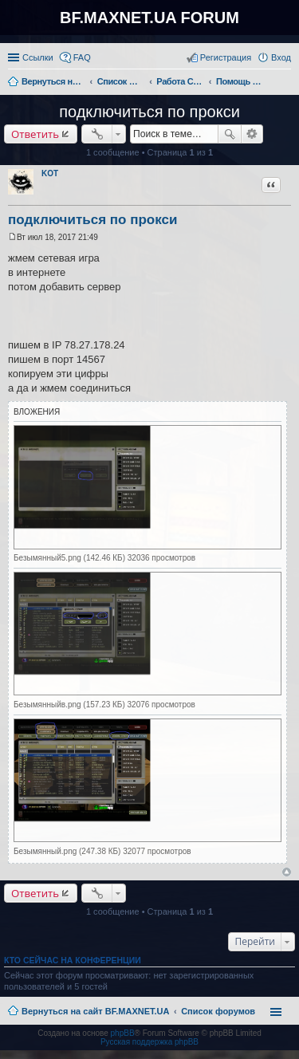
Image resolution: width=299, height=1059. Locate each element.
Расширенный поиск (252, 134)
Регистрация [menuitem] (225, 57)
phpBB (123, 1033)
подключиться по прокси (149, 111)
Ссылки (37, 57)
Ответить (35, 134)
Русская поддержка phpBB (149, 1041)
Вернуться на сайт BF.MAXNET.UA (95, 1011)
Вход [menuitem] (281, 57)
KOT (49, 173)
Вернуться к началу (286, 872)
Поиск (230, 134)
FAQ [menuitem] (82, 57)
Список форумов (218, 1011)
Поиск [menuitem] (286, 83)
